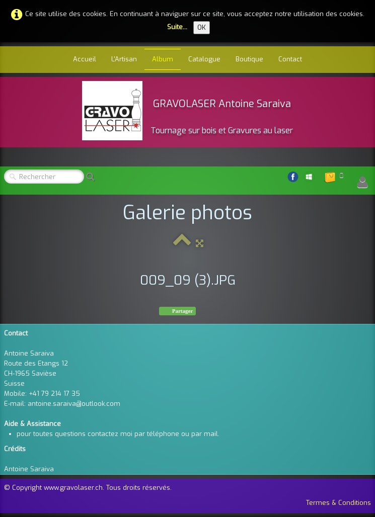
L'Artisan (124, 59)
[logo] (187, 110)
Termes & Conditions (338, 502)
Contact (290, 59)
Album (162, 59)
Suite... (177, 27)
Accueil (84, 59)
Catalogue (204, 59)
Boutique (249, 59)
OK (201, 27)
